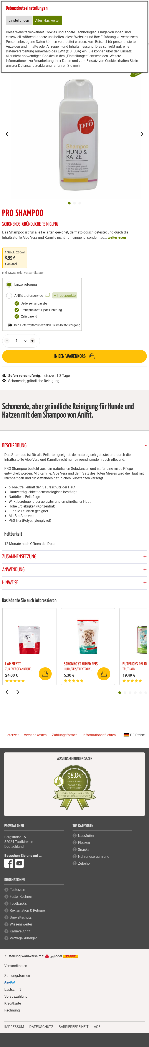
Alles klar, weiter (47, 20)
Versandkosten (34, 273)
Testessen (17, 889)
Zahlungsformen (65, 735)
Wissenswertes (21, 924)
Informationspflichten (99, 735)
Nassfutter (86, 835)
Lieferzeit (12, 735)
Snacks (83, 849)
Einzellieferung (21, 284)
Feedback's (18, 903)
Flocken (84, 842)
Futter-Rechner (21, 896)
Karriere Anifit (20, 931)
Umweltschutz (20, 917)
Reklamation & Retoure (27, 910)
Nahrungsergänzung (93, 856)
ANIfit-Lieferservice (41, 295)
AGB (97, 1026)
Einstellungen (18, 20)
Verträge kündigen (24, 938)
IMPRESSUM (14, 1026)
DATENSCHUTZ (41, 1026)
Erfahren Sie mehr (67, 65)
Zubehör (84, 863)
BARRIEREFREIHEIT (74, 1026)
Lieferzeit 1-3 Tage (55, 375)
